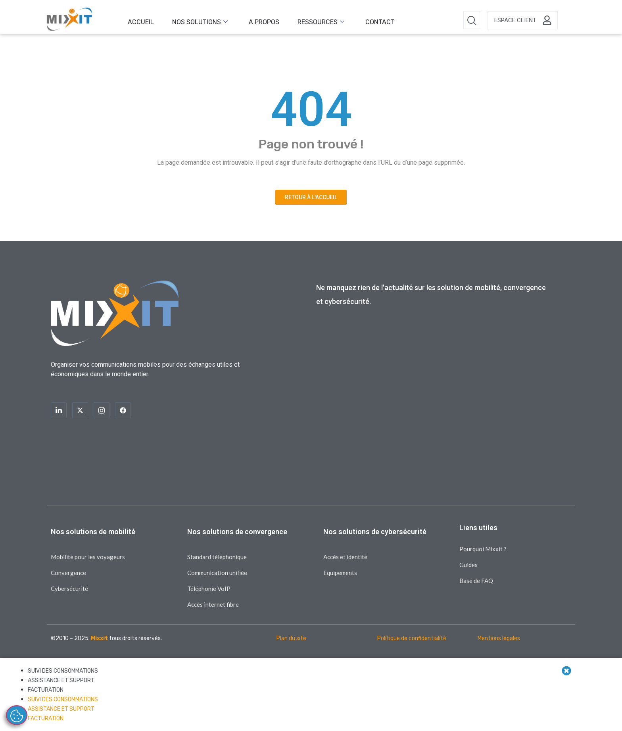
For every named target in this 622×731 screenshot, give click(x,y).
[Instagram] (101, 410)
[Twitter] (80, 410)
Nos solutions (190, 20)
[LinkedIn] (59, 410)
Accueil (138, 20)
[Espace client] (547, 20)
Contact (350, 20)
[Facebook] (123, 410)
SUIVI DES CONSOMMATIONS (63, 671)
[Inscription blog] (433, 399)
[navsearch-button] (472, 20)
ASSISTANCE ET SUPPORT (61, 680)
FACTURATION (45, 690)
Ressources (298, 20)
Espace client (515, 20)
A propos (247, 20)
